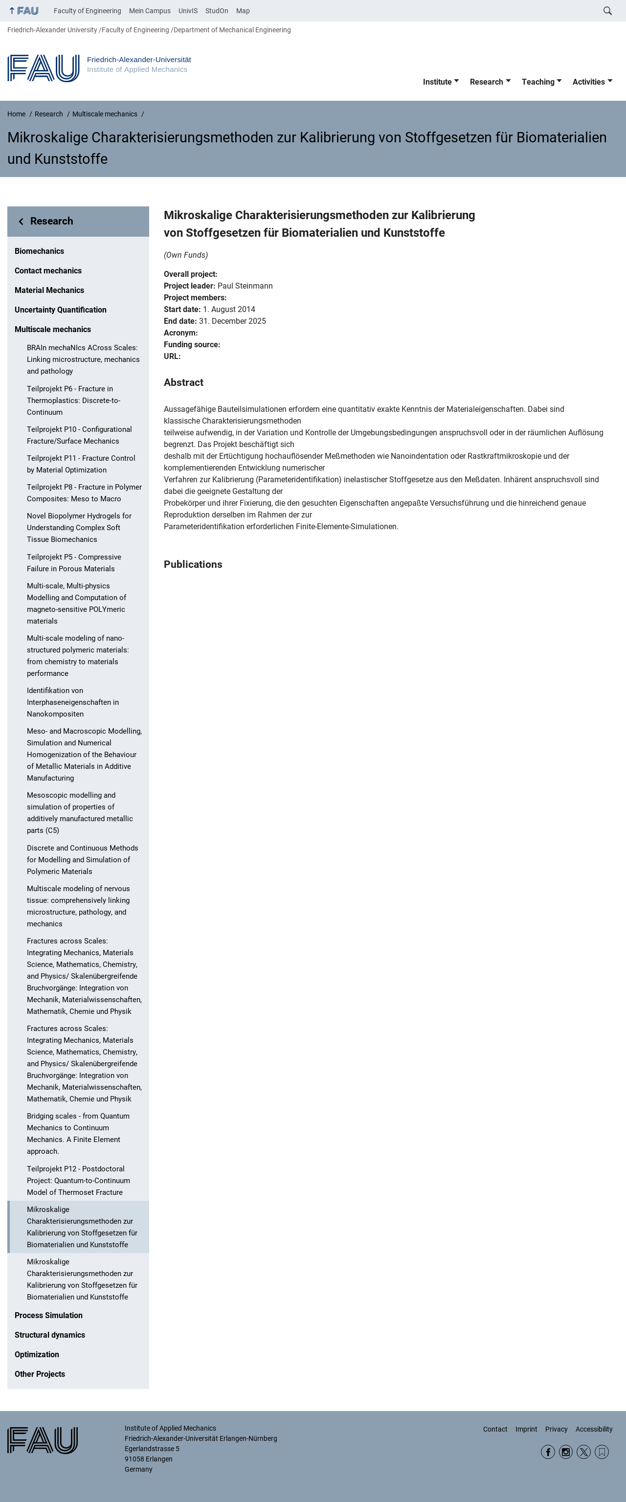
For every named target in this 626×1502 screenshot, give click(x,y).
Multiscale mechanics (53, 329)
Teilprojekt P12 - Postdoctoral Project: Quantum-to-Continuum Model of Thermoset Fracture (78, 1181)
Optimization (37, 1354)
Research (486, 82)
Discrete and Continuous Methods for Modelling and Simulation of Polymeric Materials (82, 860)
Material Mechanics (49, 290)
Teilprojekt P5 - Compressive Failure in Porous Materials (74, 563)
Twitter (584, 1452)
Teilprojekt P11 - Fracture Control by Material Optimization (81, 464)
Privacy (556, 1429)
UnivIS (188, 11)
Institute (437, 82)
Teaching (538, 82)
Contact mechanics (48, 270)
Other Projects (40, 1374)
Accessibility (594, 1429)
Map (243, 11)
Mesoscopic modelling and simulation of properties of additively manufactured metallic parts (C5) (80, 813)
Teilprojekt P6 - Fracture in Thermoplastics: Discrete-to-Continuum (73, 400)
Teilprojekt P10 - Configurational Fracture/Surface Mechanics (79, 435)
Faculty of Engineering (87, 11)
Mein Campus (150, 11)
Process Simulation (49, 1315)
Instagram (566, 1452)
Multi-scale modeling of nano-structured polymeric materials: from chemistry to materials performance (78, 656)
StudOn (216, 11)
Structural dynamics (50, 1335)
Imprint (526, 1429)
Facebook (548, 1452)
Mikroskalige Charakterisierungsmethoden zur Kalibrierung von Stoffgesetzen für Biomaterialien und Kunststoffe (82, 1227)
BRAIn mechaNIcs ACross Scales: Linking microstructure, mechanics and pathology (83, 359)
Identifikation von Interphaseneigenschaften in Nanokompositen (73, 702)
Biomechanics (39, 251)
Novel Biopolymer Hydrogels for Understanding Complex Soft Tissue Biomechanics (79, 528)
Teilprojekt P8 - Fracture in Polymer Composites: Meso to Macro (84, 493)
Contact (495, 1429)
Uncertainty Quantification (61, 309)
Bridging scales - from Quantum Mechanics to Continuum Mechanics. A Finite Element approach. (78, 1134)
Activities (589, 82)
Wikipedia (602, 1452)
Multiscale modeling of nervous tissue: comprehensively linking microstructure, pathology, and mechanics (78, 906)
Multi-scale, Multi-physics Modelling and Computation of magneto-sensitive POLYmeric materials (76, 604)
